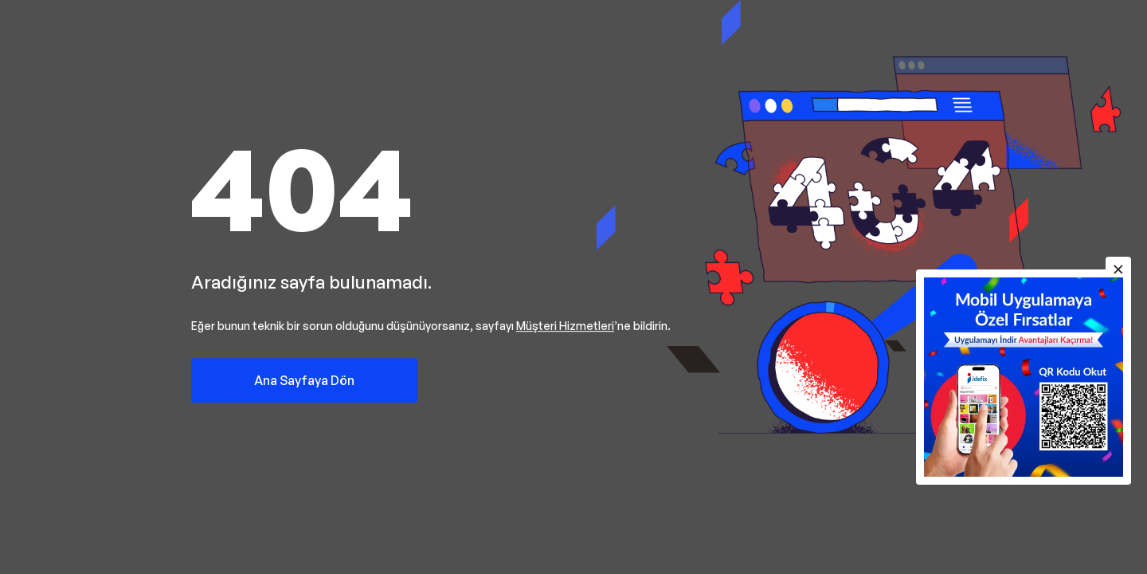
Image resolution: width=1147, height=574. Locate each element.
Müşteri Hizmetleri (565, 325)
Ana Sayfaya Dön (304, 380)
